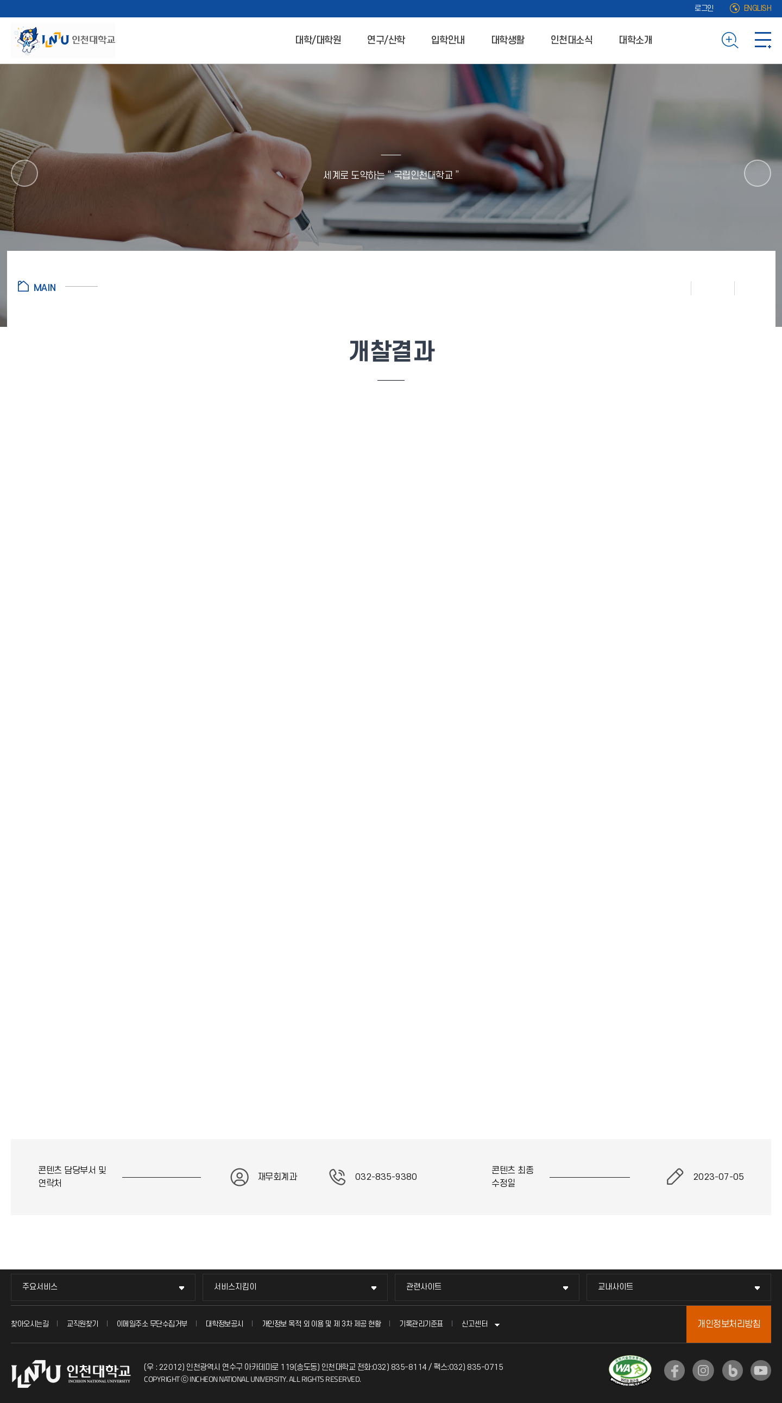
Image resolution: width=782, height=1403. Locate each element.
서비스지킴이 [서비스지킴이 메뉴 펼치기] (235, 1287)
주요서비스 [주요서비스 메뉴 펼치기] (40, 1287)
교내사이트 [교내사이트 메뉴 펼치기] (615, 1287)
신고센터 (475, 1324)
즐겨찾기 (713, 287)
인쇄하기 (669, 287)
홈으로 (58, 286)
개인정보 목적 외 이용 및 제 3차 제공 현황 (321, 1324)
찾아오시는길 (29, 1324)
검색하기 (730, 40)
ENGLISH (758, 8)
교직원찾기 (82, 1324)
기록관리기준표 (421, 1324)
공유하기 (750, 287)
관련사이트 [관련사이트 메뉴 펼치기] (424, 1287)
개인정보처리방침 (728, 1324)
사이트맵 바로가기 (763, 40)
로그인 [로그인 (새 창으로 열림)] (704, 8)
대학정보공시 (224, 1324)
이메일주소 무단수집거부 (152, 1324)
